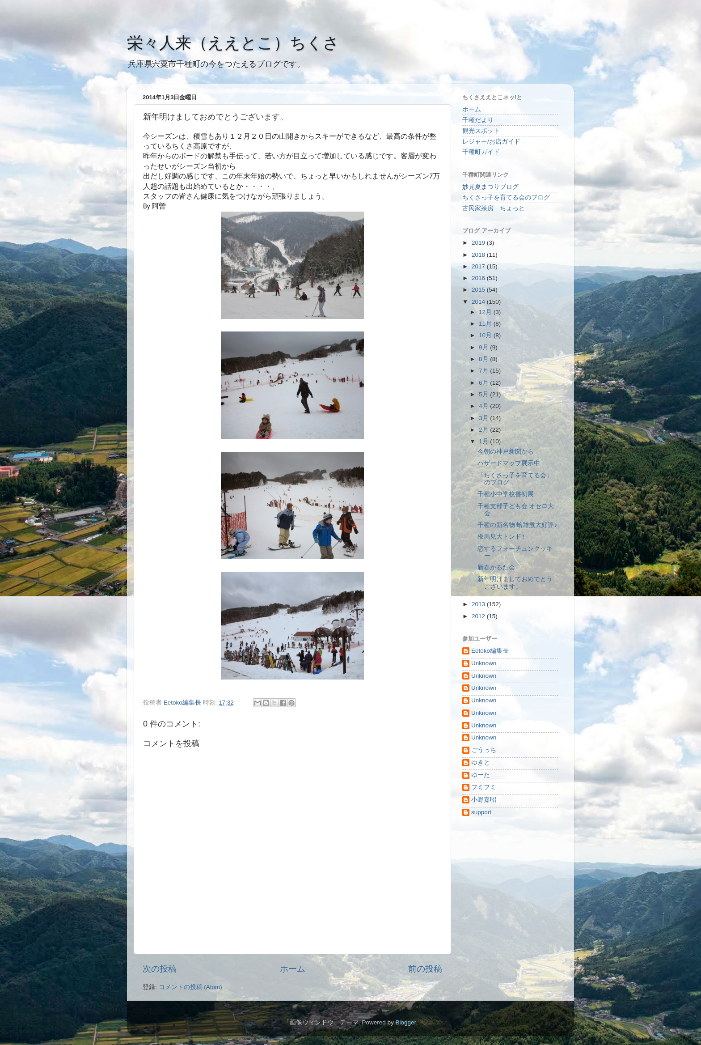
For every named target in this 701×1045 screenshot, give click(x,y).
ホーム (292, 968)
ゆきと (480, 762)
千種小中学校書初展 (505, 494)
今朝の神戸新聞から (505, 451)
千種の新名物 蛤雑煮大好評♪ (517, 525)
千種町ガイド (481, 152)
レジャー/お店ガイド (491, 141)
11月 (486, 323)
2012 (479, 616)
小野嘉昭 (483, 799)
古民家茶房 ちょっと (493, 208)
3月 (484, 418)
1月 (484, 441)
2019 (479, 242)
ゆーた (480, 775)
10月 (486, 335)
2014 (479, 301)
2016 (479, 278)
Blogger (405, 1022)
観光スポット (481, 130)
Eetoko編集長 (490, 650)
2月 (484, 429)
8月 (484, 359)
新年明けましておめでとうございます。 (515, 583)
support (481, 812)
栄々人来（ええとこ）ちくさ (233, 43)
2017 (479, 266)
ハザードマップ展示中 (508, 463)
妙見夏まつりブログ (490, 186)
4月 (484, 406)
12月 (486, 312)
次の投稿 (160, 968)
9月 (484, 347)
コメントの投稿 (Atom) (190, 987)
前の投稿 (425, 968)
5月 (484, 394)
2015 (479, 289)
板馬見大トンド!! (501, 536)
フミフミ (483, 787)
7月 (484, 370)
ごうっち (483, 750)
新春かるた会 (496, 567)
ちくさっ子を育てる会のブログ (506, 197)
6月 (484, 382)
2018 (479, 254)
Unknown (483, 663)
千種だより (478, 120)
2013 (479, 604)
